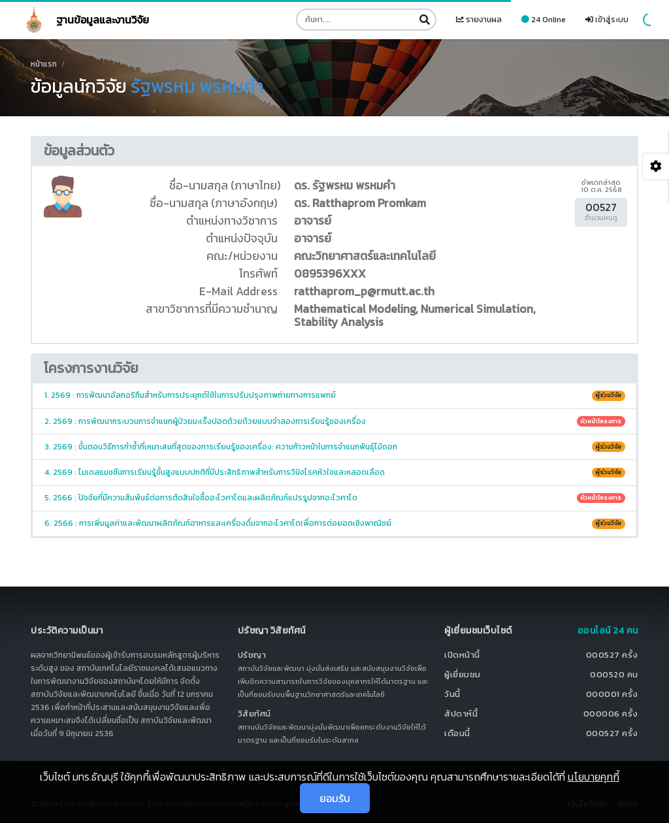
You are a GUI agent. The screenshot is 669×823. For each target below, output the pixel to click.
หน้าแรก (44, 64)
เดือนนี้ (457, 733)
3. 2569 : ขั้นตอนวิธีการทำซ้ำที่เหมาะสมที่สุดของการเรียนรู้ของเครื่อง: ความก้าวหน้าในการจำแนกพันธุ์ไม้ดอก (334, 447)
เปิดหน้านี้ (462, 655)
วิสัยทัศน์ (254, 713)
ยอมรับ (334, 798)
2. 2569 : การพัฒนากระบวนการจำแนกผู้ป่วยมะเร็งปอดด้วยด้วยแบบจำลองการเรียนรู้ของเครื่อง (334, 421)
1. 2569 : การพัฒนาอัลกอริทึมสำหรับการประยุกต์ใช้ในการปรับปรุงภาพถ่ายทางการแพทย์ (334, 395)
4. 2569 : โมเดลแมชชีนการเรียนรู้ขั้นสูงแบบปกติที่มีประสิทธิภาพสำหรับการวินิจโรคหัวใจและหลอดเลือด (334, 472)
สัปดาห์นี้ (461, 713)
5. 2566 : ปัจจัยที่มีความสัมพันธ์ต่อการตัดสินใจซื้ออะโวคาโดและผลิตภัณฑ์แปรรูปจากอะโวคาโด (334, 498)
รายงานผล (479, 19)
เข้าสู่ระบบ (606, 19)
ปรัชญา (252, 655)
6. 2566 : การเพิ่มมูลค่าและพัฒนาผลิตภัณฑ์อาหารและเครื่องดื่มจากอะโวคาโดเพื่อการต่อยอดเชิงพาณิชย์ (334, 523)
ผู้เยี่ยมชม (462, 674)
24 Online (543, 19)
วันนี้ (452, 694)
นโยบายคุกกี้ (593, 776)
